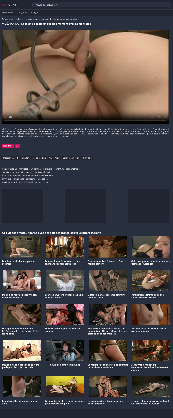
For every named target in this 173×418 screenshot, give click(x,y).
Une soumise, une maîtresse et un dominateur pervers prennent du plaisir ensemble (41, 169)
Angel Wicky (54, 158)
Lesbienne (19, 19)
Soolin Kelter (23, 158)
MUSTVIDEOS (13, 5)
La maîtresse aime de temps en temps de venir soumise (27, 176)
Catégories (22, 13)
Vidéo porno (7, 13)
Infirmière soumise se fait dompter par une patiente (25, 179)
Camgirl (34, 13)
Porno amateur (8, 19)
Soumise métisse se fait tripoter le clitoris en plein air (26, 172)
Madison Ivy (8, 158)
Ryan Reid (87, 158)
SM (17, 145)
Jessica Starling (39, 158)
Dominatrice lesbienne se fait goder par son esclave (25, 182)
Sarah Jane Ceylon (71, 158)
